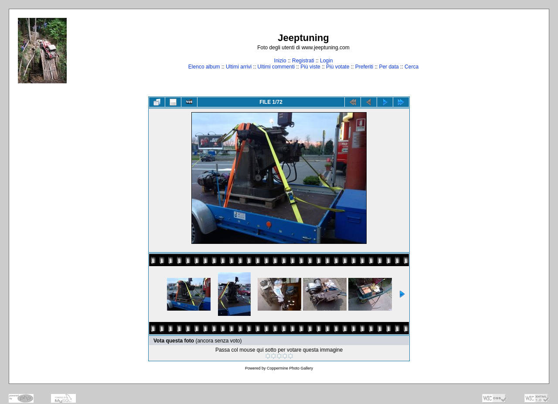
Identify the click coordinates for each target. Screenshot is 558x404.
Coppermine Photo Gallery (290, 368)
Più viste (310, 67)
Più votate (337, 67)
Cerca (411, 67)
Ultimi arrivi (239, 67)
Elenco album (204, 67)
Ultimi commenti (276, 67)
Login (326, 61)
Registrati (303, 61)
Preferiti (364, 67)
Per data (388, 67)
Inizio (280, 61)
